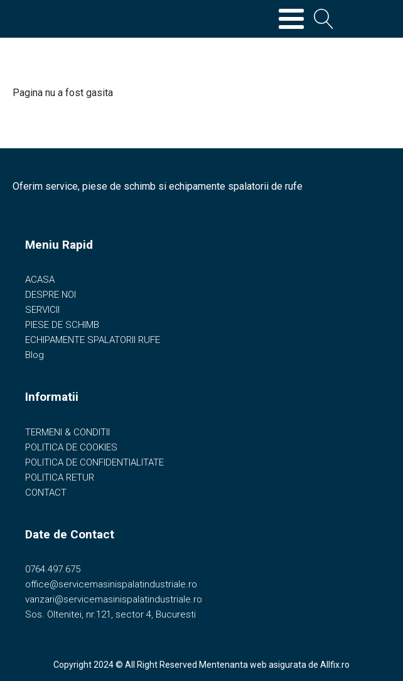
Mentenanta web (233, 665)
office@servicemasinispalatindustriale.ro (111, 584)
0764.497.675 (52, 569)
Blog (34, 355)
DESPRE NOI (50, 294)
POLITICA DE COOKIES (71, 447)
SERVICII (42, 309)
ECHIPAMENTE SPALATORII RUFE (92, 340)
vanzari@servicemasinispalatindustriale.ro (113, 599)
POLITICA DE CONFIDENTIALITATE (94, 462)
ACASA (40, 279)
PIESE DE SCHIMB (62, 324)
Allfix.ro (335, 665)
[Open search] (324, 19)
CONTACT (46, 492)
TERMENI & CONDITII (67, 432)
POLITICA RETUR (59, 477)
